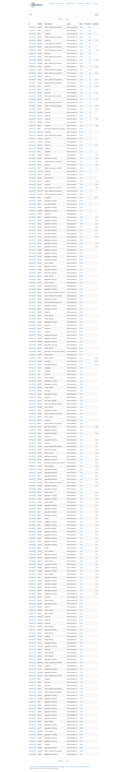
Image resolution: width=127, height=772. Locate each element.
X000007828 (32, 456)
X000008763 (32, 161)
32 (90, 76)
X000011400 (32, 652)
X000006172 (32, 207)
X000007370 (32, 394)
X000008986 (32, 558)
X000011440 (32, 662)
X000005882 (32, 256)
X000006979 (32, 354)
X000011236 (32, 151)
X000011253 (32, 214)
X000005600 (32, 227)
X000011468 (32, 692)
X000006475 (32, 315)
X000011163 (32, 171)
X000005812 (32, 197)
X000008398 (32, 40)
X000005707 (32, 83)
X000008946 (32, 554)
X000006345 (32, 296)
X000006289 (32, 289)
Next (67, 19)
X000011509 (32, 702)
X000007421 (32, 410)
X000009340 (32, 584)
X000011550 (32, 102)
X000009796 (32, 168)
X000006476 (32, 318)
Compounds (70, 3)
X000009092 (32, 571)
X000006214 (32, 282)
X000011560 (32, 718)
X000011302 (32, 76)
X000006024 (32, 204)
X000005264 (32, 50)
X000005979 (32, 259)
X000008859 (32, 544)
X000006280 (32, 56)
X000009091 (32, 567)
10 (90, 109)
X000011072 (32, 607)
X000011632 (32, 738)
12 (90, 102)
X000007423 (32, 413)
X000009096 (32, 106)
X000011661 (32, 174)
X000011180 (32, 623)
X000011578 (32, 725)
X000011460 (32, 689)
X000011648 (32, 747)
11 (90, 106)
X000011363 (32, 639)
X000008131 (32, 466)
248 (90, 34)
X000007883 (32, 459)
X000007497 (32, 423)
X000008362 (32, 485)
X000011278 (32, 633)
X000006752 (32, 335)
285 (90, 30)
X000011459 (32, 685)
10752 (81, 30)
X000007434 (32, 417)
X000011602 (32, 37)
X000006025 (32, 273)
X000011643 (32, 741)
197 (90, 37)
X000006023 (32, 269)
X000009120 (32, 574)
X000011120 (32, 613)
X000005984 (32, 266)
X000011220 (32, 626)
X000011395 (32, 649)
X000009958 (32, 99)
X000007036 (32, 361)
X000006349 (32, 299)
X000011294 (32, 138)
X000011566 (32, 43)
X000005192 (32, 217)
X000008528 (32, 489)
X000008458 (32, 181)
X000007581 (32, 436)
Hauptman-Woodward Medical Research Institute (51, 766)
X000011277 (32, 630)
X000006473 (32, 312)
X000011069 (32, 603)
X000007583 (32, 440)
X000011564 (32, 721)
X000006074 (32, 142)
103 (90, 53)
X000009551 (32, 109)
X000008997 (32, 561)
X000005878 (32, 250)
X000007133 (32, 368)
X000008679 (32, 158)
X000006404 (32, 309)
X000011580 (32, 728)
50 (90, 73)
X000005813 (32, 246)
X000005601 (32, 230)
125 (90, 50)
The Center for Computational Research (78, 766)
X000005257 (32, 220)
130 (90, 47)
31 (90, 79)
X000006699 (32, 328)
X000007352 (32, 390)
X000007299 (32, 384)
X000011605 (32, 63)
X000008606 (32, 508)
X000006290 (32, 292)
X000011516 (32, 708)
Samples (80, 3)
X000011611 (32, 731)
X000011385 (32, 646)
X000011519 (32, 711)
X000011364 (32, 643)
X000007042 (32, 364)
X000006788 (32, 345)
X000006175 (32, 276)
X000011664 (32, 751)
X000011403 (32, 656)
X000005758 (32, 243)
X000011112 (32, 132)
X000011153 (32, 148)
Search (52, 3)
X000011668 (32, 754)
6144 (96, 106)
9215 (96, 79)
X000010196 (32, 191)
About (95, 3)
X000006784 (32, 338)
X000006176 (32, 279)
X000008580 (32, 495)
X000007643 (32, 443)
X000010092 (32, 112)
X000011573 (32, 96)
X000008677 (32, 155)
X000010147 (32, 27)
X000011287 (32, 128)
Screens (61, 3)
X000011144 (32, 616)
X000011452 (32, 672)
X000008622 (32, 518)
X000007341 (32, 387)
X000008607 (32, 512)
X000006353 (32, 305)
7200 (81, 669)
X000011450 (32, 669)
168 (90, 40)
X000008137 (32, 472)
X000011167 (32, 135)
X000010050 (32, 70)
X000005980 (32, 263)
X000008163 (32, 479)
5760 (81, 698)
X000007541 (32, 433)
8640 (81, 662)
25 (90, 83)
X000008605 (32, 505)
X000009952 (32, 594)
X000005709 (32, 233)
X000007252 (32, 371)
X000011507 (32, 698)
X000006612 (32, 325)
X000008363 (32, 60)
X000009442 (32, 119)
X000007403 (32, 404)
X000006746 (32, 332)
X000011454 (32, 675)
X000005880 (32, 178)
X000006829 (32, 348)
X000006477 (32, 322)
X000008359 (32, 92)
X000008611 (32, 515)
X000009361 (32, 590)
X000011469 (32, 695)
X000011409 (32, 89)
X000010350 (32, 600)
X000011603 (32, 47)
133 (90, 43)
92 (90, 56)
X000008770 (32, 535)
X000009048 (32, 564)
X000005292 (32, 165)
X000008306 (32, 482)
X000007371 (32, 397)
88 (90, 60)
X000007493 (32, 420)
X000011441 (32, 666)
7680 (96, 86)
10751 (96, 83)
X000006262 (32, 286)
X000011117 (32, 30)
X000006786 (32, 341)
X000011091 (32, 610)
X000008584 (32, 499)
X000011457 (32, 682)
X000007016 (32, 358)
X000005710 (32, 237)
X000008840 (32, 541)
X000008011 (32, 463)
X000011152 (32, 620)
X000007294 (32, 377)
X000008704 (32, 184)
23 (90, 92)
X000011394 (32, 122)
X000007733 (32, 446)
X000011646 (32, 744)
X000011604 (32, 194)
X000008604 (32, 502)
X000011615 (32, 734)
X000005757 (32, 240)
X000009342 (32, 587)
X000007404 (32, 407)
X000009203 (32, 580)
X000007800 (32, 449)
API (88, 3)
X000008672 (32, 521)
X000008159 (32, 476)
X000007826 (32, 453)
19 (90, 99)
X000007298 (32, 381)
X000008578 (32, 492)
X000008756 (32, 531)
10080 (81, 37)
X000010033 (32, 34)
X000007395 (32, 400)
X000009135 (32, 73)
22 (90, 96)
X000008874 (32, 548)
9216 (81, 27)
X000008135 (32, 469)
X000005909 (32, 201)
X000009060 (32, 187)
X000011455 (32, 679)
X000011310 (32, 115)
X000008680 (32, 528)
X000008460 (32, 66)
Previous (60, 19)
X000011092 (32, 210)
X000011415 (32, 659)
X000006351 (32, 302)
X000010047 (32, 597)
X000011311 (32, 636)
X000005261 (32, 223)
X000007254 (32, 374)
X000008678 (32, 525)
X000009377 (32, 125)
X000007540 (32, 430)
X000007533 (32, 427)
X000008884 (32, 551)
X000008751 (32, 86)
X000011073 (32, 145)
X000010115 (32, 53)
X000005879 (32, 253)
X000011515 (32, 705)
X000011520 (32, 715)
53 (90, 70)
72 (90, 66)
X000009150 (32, 577)
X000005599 (32, 79)
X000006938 (32, 351)
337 (90, 27)
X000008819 (32, 538)
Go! (97, 14)
